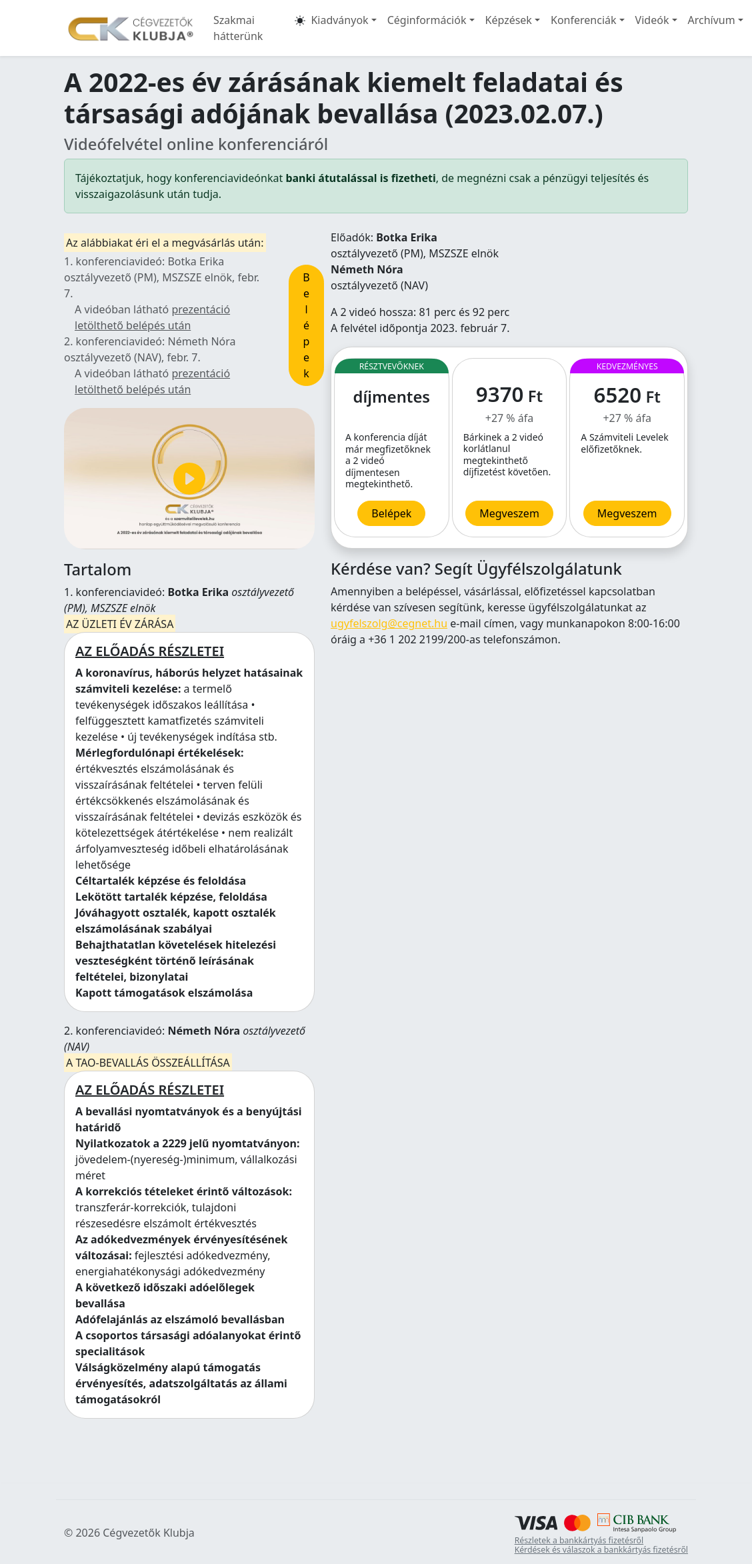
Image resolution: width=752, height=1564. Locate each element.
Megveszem (627, 513)
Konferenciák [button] (584, 20)
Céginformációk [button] (427, 20)
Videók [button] (652, 20)
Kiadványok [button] (339, 20)
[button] (300, 28)
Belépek (306, 325)
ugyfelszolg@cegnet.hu (389, 623)
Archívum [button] (711, 20)
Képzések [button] (508, 20)
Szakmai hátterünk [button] (238, 28)
